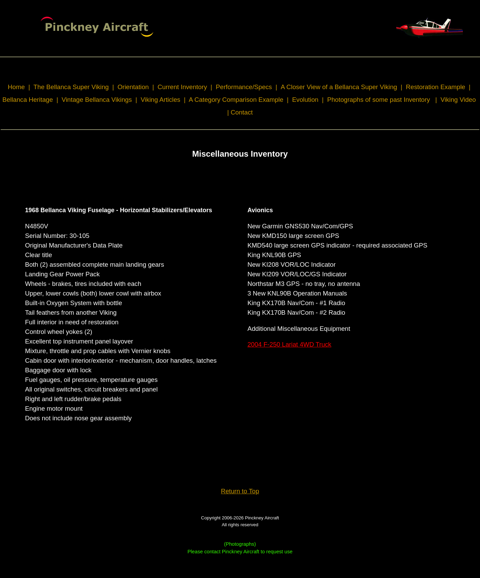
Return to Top (240, 491)
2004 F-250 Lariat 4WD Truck (290, 344)
